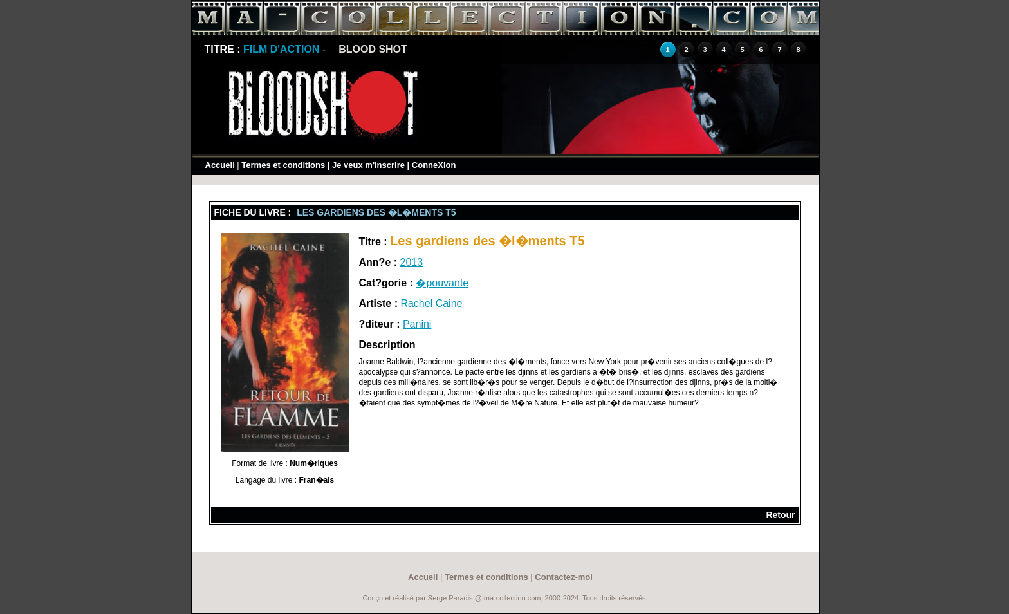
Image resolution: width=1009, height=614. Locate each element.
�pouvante (442, 282)
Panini (417, 324)
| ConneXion (431, 165)
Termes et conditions (283, 165)
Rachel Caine (431, 303)
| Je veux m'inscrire (366, 165)
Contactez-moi (564, 577)
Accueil (220, 165)
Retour (780, 515)
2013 (411, 262)
